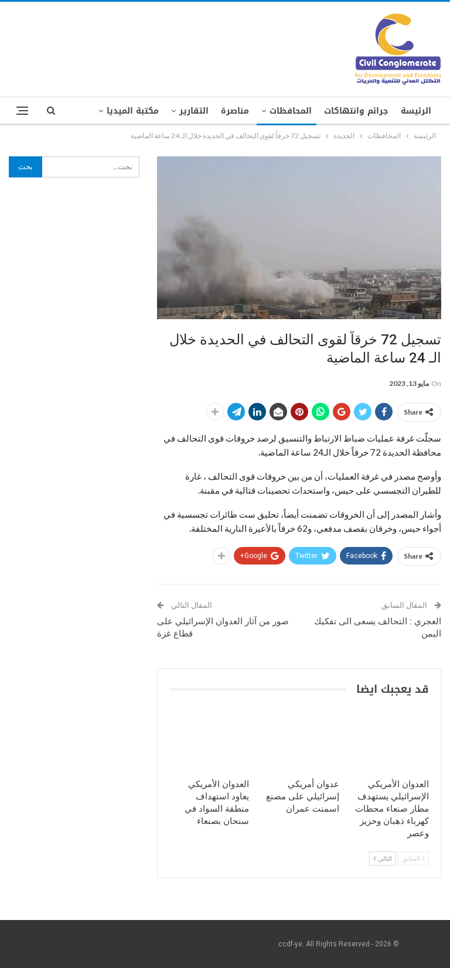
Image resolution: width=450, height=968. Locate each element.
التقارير (194, 111)
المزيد (147, 111)
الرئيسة (416, 111)
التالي (382, 858)
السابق (413, 858)
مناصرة (235, 111)
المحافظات (291, 111)
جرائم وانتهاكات (356, 111)
